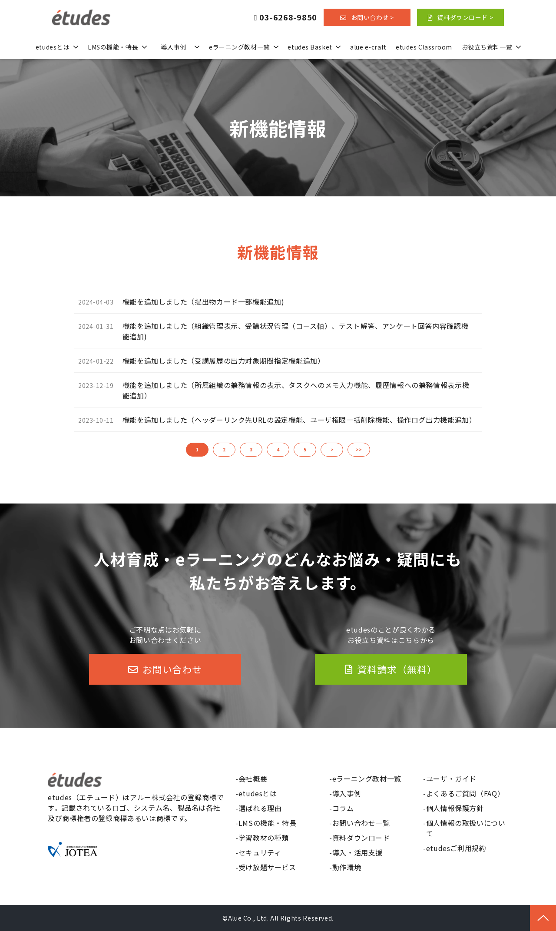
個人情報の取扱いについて (466, 828)
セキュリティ (259, 852)
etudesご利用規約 (456, 848)
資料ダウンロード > (465, 17)
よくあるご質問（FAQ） (465, 793)
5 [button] (305, 449)
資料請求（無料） (397, 669)
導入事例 (173, 47)
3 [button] (251, 449)
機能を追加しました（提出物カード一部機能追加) (203, 301)
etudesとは (52, 47)
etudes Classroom (424, 47)
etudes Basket (310, 47)
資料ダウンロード (361, 837)
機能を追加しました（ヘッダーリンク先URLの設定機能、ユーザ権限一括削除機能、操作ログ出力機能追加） (299, 419)
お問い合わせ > (372, 17)
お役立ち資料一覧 (487, 47)
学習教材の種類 (263, 837)
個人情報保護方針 (455, 808)
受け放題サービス (267, 867)
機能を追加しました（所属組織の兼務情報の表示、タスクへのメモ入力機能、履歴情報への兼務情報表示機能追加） (296, 390)
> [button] (332, 449)
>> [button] (359, 449)
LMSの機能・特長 (113, 47)
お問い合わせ (172, 669)
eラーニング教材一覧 (239, 47)
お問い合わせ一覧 (361, 823)
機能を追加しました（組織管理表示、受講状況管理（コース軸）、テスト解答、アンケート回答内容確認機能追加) (295, 331)
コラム (343, 808)
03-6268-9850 (288, 18)
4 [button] (278, 449)
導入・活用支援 (357, 852)
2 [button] (224, 449)
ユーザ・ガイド (451, 778)
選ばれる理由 (260, 808)
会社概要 (253, 778)
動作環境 (346, 867)
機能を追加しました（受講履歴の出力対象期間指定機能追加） (223, 360)
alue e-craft (368, 47)
